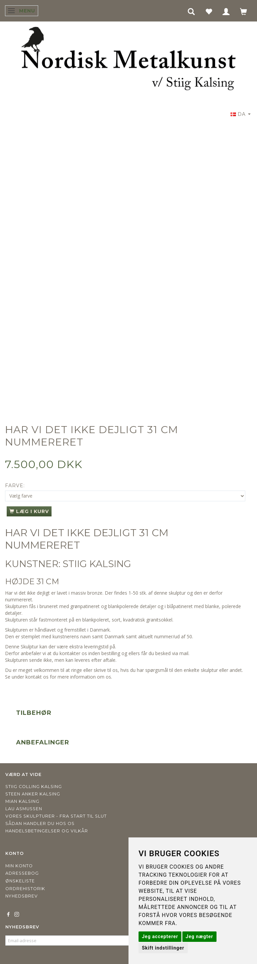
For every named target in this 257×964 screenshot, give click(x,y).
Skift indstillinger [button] (163, 948)
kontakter (70, 653)
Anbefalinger (42, 742)
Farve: (15, 486)
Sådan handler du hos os (40, 823)
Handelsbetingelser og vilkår (46, 830)
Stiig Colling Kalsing (33, 786)
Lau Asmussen (23, 808)
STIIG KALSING (97, 563)
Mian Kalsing (22, 801)
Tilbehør (34, 713)
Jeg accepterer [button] (160, 936)
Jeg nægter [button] (199, 936)
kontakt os (37, 677)
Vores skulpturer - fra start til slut (56, 816)
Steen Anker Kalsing (32, 793)
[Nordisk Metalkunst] (128, 60)
